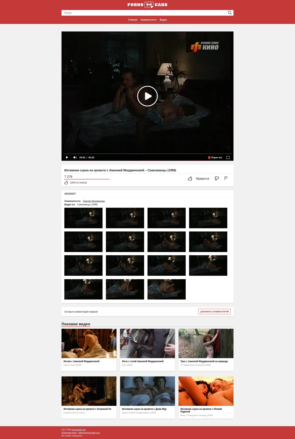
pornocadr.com (79, 429)
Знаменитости (148, 19)
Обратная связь (69, 432)
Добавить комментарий (214, 311)
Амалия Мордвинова (94, 201)
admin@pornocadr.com (89, 432)
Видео (163, 19)
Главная (132, 19)
